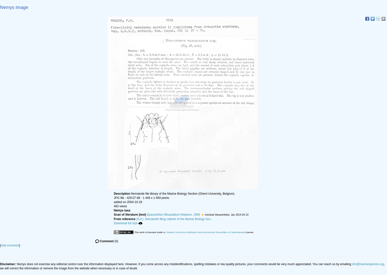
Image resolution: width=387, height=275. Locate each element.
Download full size (128, 223)
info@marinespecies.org (368, 264)
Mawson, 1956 (173, 214)
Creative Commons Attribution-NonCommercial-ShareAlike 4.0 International (204, 232)
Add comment (10, 245)
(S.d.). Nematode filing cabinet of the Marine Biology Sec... (174, 219)
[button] (202, 214)
